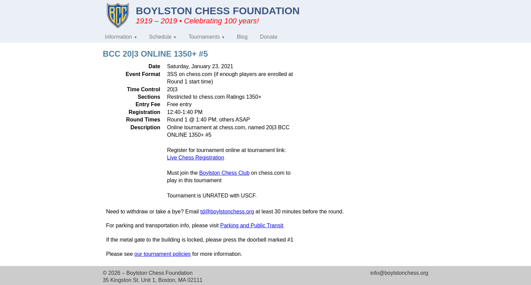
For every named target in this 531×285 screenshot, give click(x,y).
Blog (242, 37)
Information (118, 37)
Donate (269, 37)
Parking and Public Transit (251, 225)
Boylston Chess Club (224, 173)
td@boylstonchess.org (227, 211)
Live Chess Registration (195, 157)
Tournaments (204, 37)
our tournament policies (162, 254)
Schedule (160, 37)
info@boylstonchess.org (399, 273)
